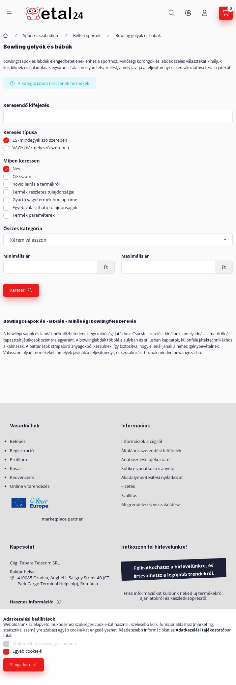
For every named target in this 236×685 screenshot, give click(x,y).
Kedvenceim (22, 477)
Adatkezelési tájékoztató (145, 459)
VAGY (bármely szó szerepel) (41, 148)
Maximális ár (135, 256)
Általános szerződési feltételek (151, 450)
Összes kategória (22, 229)
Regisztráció (22, 450)
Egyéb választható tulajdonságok (45, 207)
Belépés (18, 441)
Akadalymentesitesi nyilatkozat (152, 477)
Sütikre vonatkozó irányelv (147, 468)
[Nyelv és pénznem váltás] (188, 13)
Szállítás (129, 495)
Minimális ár (16, 256)
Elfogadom (20, 664)
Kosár (15, 468)
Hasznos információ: (31, 602)
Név (16, 168)
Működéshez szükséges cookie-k (45, 643)
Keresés (17, 290)
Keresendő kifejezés (26, 105)
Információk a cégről (141, 441)
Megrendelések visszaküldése (150, 504)
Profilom (18, 459)
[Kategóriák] (9, 13)
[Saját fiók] (204, 13)
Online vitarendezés (29, 486)
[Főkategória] (5, 36)
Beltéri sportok (87, 35)
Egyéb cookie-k (27, 651)
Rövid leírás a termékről (36, 184)
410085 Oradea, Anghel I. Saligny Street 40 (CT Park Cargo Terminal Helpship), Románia (63, 581)
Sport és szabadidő (40, 35)
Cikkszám (22, 176)
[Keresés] (171, 13)
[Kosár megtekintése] (226, 13)
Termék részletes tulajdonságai (43, 192)
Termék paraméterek (34, 215)
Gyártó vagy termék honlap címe (45, 199)
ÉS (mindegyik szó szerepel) (40, 140)
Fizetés (128, 486)
